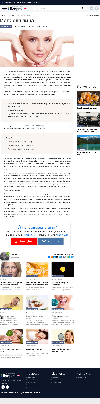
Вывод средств (30, 382)
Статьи (23, 2)
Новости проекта (56, 380)
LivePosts (3, 15)
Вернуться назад (93, 15)
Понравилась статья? (37, 227)
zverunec (44, 26)
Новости (15, 2)
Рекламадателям (56, 382)
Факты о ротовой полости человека (61, 317)
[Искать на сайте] (59, 8)
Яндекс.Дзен (29, 234)
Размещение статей (32, 385)
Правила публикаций (32, 380)
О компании (54, 377)
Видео (29, 2)
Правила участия (31, 377)
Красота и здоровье (6, 26)
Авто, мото (81, 126)
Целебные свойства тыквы (87, 108)
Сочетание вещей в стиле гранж (86, 153)
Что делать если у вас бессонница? (60, 284)
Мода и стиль (81, 149)
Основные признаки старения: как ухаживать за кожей (11, 284)
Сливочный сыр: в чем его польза (35, 317)
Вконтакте (62, 234)
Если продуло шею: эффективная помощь (8, 317)
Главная (6, 2)
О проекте (37, 2)
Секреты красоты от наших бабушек (10, 350)
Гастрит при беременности (35, 349)
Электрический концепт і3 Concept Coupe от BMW (87, 130)
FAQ (27, 387)
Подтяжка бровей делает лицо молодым (61, 350)
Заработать (36, 393)
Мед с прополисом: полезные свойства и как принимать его (37, 284)
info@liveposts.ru (81, 377)
